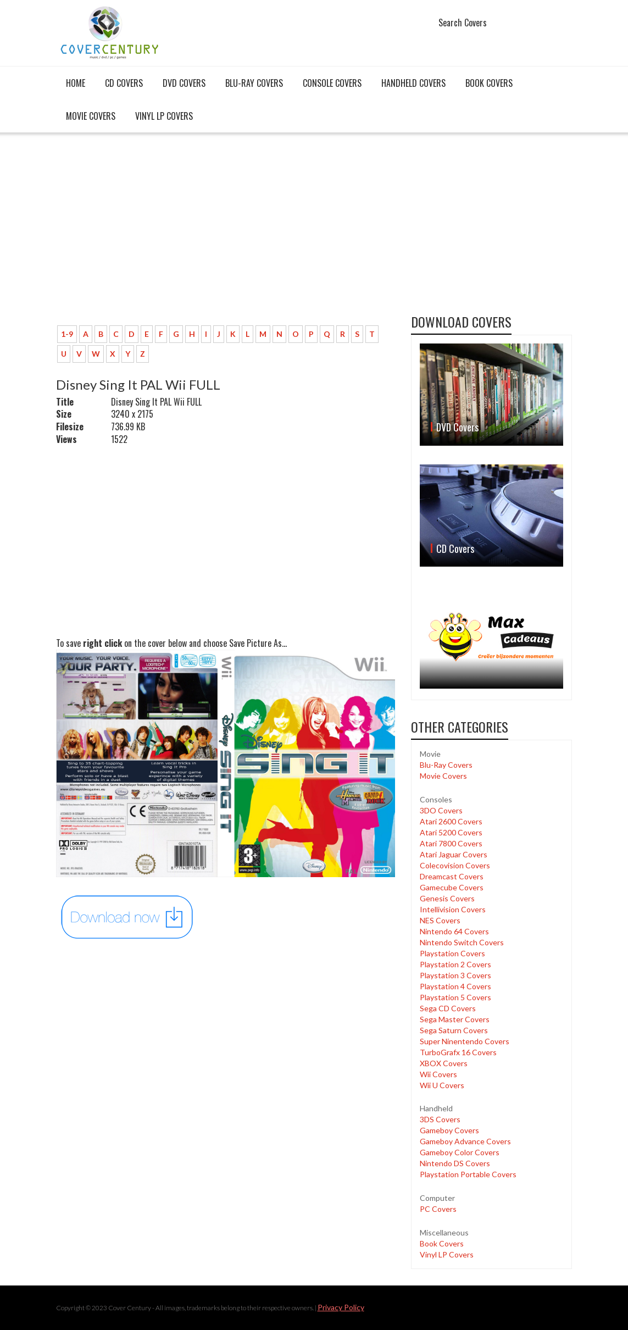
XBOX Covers (444, 1063)
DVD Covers (184, 83)
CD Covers (124, 83)
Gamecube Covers (451, 887)
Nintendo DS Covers (455, 1163)
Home (75, 83)
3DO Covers (441, 810)
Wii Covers (438, 1074)
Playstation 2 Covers (455, 964)
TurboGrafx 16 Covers (458, 1052)
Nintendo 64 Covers (454, 931)
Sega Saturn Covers (454, 1030)
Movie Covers (90, 116)
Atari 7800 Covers (451, 843)
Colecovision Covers (455, 865)
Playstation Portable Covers (468, 1174)
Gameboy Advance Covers (465, 1141)
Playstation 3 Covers (455, 975)
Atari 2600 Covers (451, 821)
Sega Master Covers (455, 1019)
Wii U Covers (442, 1085)
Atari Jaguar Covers (453, 854)
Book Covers (489, 83)
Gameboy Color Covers (459, 1152)
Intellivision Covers (453, 909)
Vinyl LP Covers (164, 116)
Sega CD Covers (448, 1008)
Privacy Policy (341, 1307)
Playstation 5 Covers (455, 997)
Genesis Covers (447, 898)
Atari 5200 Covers (451, 832)
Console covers (332, 83)
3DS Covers (440, 1119)
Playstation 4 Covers (455, 986)
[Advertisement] (225, 235)
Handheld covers (413, 83)
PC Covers (438, 1208)
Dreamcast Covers (451, 876)
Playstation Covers (452, 953)
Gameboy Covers (449, 1130)
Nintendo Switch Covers (462, 942)
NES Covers (440, 920)
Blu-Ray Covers (254, 83)
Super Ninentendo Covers (464, 1041)
